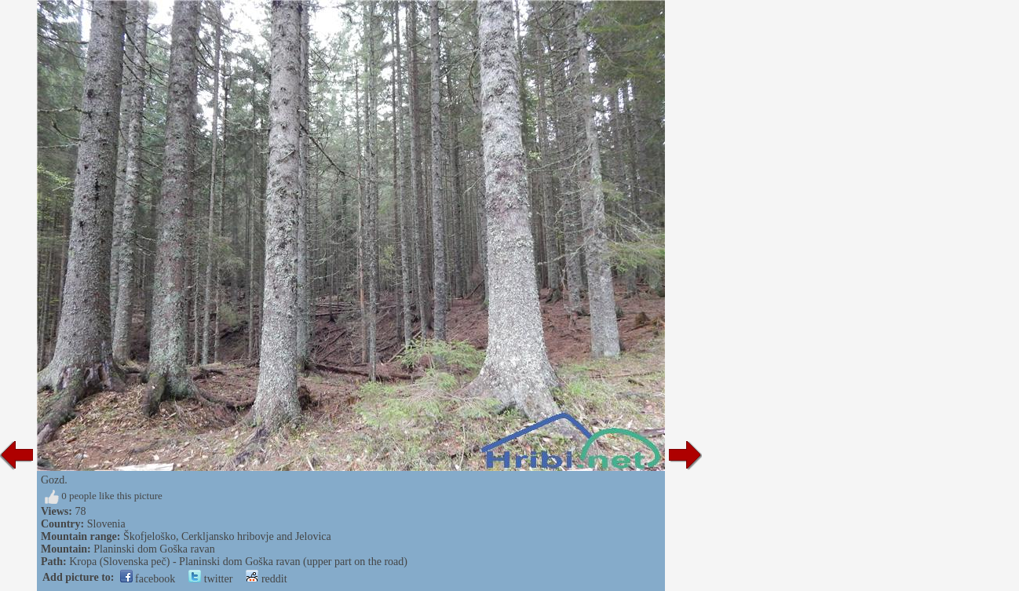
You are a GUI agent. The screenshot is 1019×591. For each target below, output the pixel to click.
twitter (210, 579)
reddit (266, 579)
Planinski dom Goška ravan (153, 549)
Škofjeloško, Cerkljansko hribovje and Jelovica (227, 536)
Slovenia (106, 524)
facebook (148, 579)
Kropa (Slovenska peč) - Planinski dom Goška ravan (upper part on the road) (238, 561)
